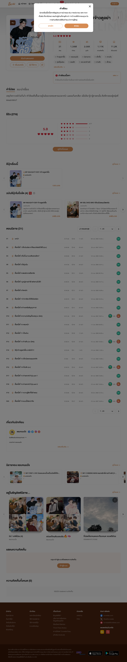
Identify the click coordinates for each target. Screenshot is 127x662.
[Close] (89, 6)
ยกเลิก (50, 26)
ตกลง (76, 26)
